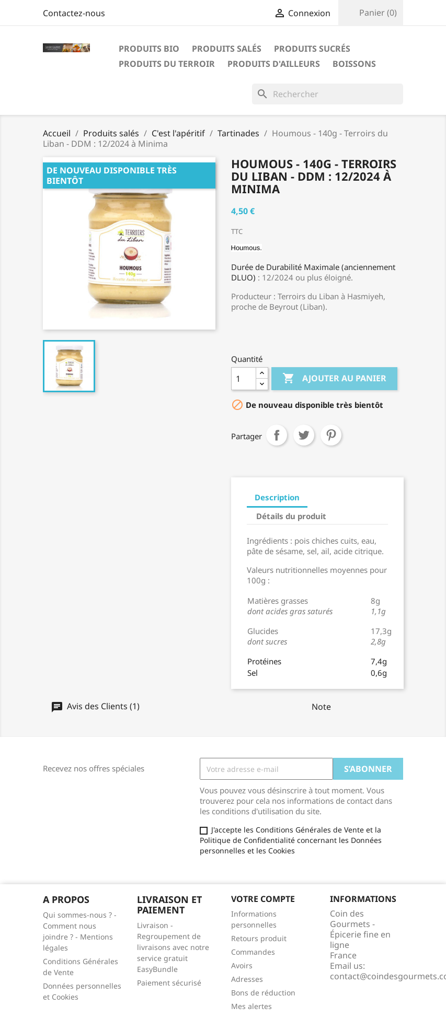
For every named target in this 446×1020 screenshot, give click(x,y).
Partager (276, 435)
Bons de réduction (263, 993)
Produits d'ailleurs (273, 63)
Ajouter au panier (334, 378)
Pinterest (331, 435)
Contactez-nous (74, 13)
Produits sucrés (312, 48)
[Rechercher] (327, 94)
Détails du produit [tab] (291, 516)
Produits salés (226, 48)
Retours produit (259, 938)
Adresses (247, 979)
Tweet (303, 435)
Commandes (253, 952)
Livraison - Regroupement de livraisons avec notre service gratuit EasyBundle (173, 947)
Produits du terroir (167, 63)
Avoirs (242, 965)
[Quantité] (243, 378)
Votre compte (263, 899)
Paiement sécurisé (169, 983)
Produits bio (149, 48)
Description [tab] (277, 497)
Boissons (354, 63)
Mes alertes (251, 1006)
